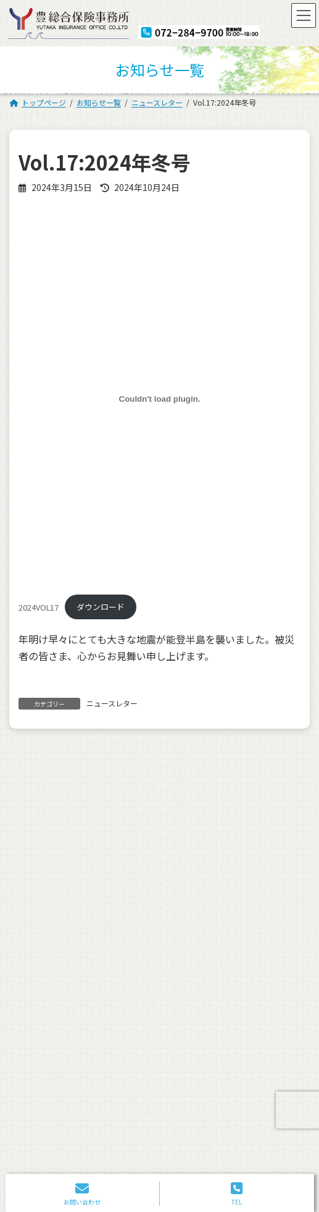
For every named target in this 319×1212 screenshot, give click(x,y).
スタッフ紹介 (45, 947)
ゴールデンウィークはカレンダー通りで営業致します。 (167, 834)
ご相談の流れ (45, 964)
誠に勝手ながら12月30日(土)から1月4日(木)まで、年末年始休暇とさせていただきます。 (168, 780)
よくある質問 (45, 998)
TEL (237, 1194)
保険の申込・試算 (196, 930)
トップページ (45, 913)
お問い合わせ (189, 998)
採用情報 (181, 964)
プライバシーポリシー (60, 1015)
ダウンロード (101, 606)
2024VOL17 (39, 606)
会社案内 (38, 930)
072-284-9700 (129, 1118)
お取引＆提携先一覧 (56, 981)
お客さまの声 (189, 947)
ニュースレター (112, 703)
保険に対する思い (196, 913)
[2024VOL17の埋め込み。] (159, 398)
